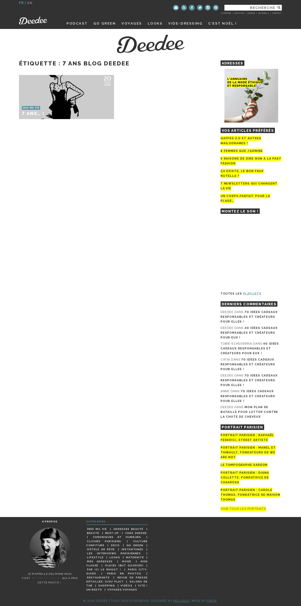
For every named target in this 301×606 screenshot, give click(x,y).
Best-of (112, 532)
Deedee (38, 20)
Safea (212, 600)
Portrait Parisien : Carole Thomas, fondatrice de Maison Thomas (250, 494)
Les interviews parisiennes (114, 553)
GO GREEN (104, 23)
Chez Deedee (136, 532)
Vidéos (126, 585)
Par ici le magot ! (104, 569)
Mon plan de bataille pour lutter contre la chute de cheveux (249, 411)
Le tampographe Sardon (244, 465)
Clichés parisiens (104, 541)
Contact (276, 13)
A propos (226, 13)
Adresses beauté (128, 528)
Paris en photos (124, 573)
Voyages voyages (122, 589)
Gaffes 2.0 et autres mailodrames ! (241, 141)
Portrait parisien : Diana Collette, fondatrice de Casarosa (245, 477)
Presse (251, 13)
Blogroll (263, 13)
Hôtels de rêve (101, 549)
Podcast (77, 23)
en (30, 3)
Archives (239, 13)
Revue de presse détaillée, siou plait (117, 579)
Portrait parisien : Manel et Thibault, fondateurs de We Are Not (248, 452)
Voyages (132, 23)
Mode (126, 561)
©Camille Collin (46, 578)
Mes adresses (100, 561)
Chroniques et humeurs (117, 536)
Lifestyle (95, 557)
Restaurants (98, 577)
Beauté (93, 532)
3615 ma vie (97, 528)
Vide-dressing (185, 23)
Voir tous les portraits (243, 508)
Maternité (135, 557)
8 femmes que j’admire (242, 151)
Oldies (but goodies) (124, 565)
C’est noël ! (222, 23)
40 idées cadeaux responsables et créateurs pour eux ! (249, 332)
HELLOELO (181, 600)
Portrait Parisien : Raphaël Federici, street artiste (247, 437)
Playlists (252, 293)
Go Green (135, 545)
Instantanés (132, 549)
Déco (115, 545)
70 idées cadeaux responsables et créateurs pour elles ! (249, 316)
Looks (155, 23)
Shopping (106, 585)
